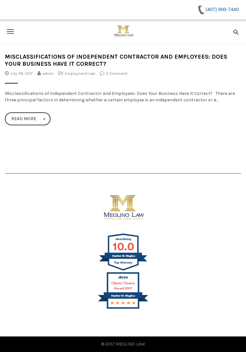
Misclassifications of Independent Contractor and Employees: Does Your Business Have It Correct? (116, 60)
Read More (23, 118)
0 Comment (116, 73)
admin (48, 73)
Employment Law (80, 73)
